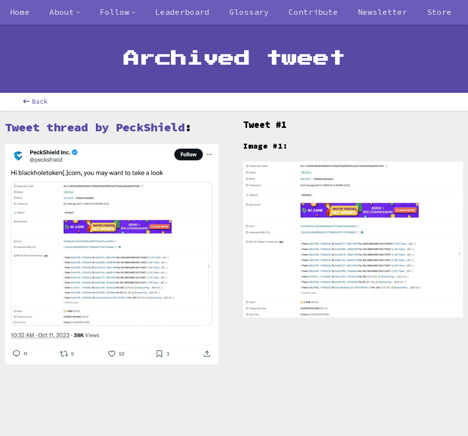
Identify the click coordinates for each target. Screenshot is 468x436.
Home (20, 12)
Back (35, 101)
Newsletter (382, 12)
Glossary (249, 12)
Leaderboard (182, 12)
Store (439, 12)
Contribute (313, 12)
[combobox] (65, 12)
